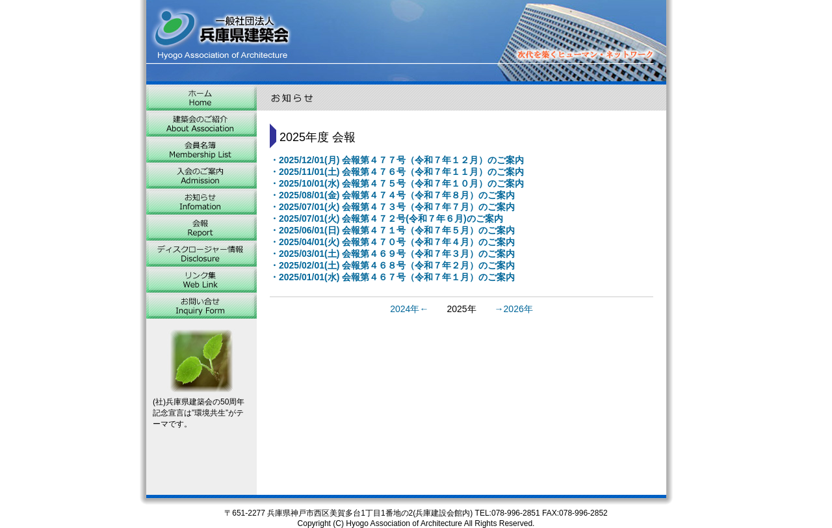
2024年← (409, 309)
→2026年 (514, 309)
